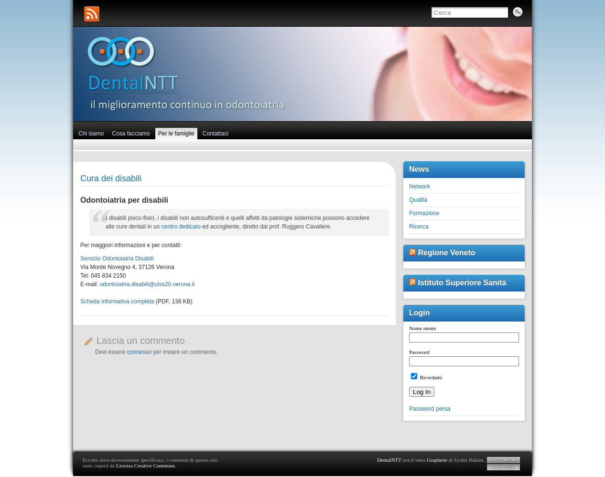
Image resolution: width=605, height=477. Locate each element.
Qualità (418, 200)
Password (419, 352)
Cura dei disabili (110, 178)
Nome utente (422, 328)
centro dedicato (181, 226)
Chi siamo (91, 133)
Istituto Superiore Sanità (462, 283)
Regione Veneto (446, 253)
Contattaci (215, 133)
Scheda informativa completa (117, 301)
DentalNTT (389, 460)
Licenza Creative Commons (145, 465)
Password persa (429, 408)
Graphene (437, 460)
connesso (139, 352)
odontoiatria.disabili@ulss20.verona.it (147, 284)
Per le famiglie (176, 133)
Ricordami (426, 377)
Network (419, 186)
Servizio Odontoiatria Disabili (116, 258)
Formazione (424, 213)
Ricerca (419, 226)
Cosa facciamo (131, 133)
